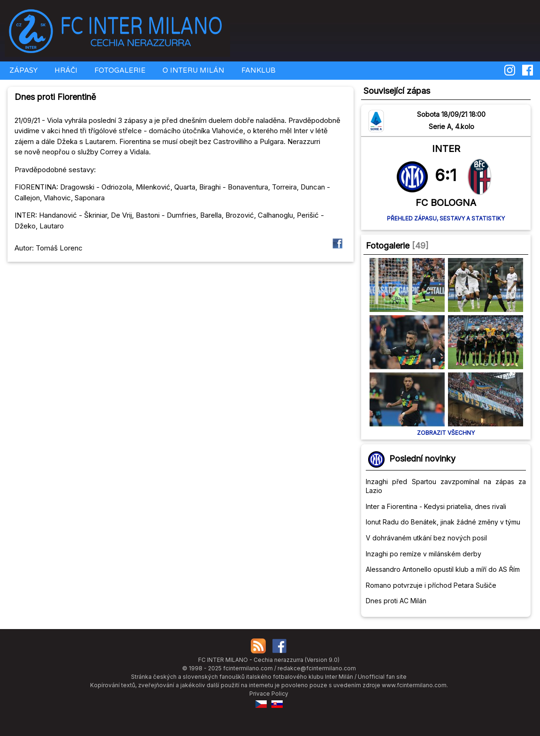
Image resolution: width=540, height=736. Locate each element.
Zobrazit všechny (446, 432)
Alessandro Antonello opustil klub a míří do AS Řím (443, 569)
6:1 (445, 175)
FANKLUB (257, 70)
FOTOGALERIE (119, 70)
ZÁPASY (23, 70)
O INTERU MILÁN (192, 70)
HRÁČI (65, 70)
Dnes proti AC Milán (396, 601)
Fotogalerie (387, 245)
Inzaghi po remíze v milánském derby (423, 554)
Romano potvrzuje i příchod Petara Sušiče (431, 585)
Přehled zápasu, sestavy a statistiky (446, 218)
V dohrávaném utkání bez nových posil (426, 538)
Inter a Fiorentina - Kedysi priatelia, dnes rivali (436, 506)
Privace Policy (268, 693)
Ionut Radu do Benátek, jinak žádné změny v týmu (443, 522)
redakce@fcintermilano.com (317, 668)
